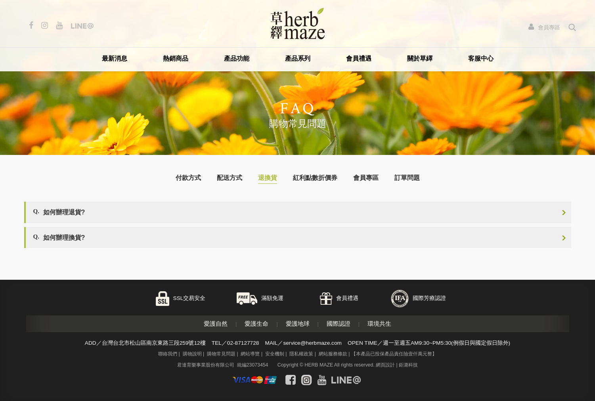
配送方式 (229, 177)
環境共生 (379, 323)
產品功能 (236, 58)
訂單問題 (407, 177)
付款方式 (188, 177)
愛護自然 (216, 323)
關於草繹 (419, 58)
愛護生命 (256, 323)
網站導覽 (250, 354)
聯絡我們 (167, 354)
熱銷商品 (175, 58)
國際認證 (338, 323)
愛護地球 (298, 323)
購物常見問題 (221, 354)
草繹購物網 (298, 23)
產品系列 (297, 58)
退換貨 (267, 177)
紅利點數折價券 (315, 177)
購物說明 (192, 354)
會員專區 (366, 177)
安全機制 (274, 354)
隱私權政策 (301, 354)
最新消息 (114, 58)
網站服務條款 (333, 354)
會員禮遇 (358, 58)
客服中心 (481, 58)
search (572, 27)
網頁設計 (385, 365)
